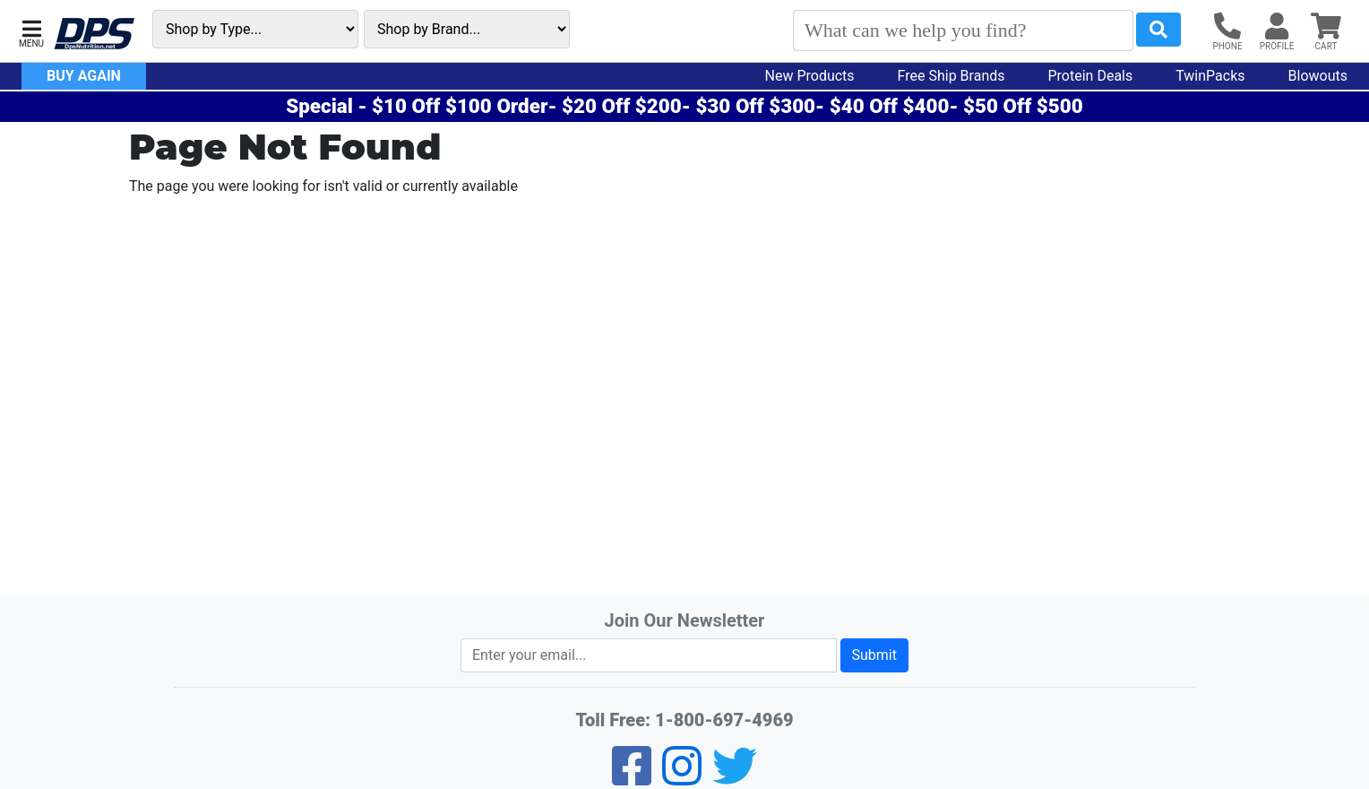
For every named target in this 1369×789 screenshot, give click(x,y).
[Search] (963, 30)
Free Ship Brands (951, 75)
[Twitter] (734, 777)
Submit (874, 654)
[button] (31, 32)
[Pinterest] (682, 777)
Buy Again (84, 75)
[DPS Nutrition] (94, 34)
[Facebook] (632, 777)
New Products (810, 75)
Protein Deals (1090, 75)
